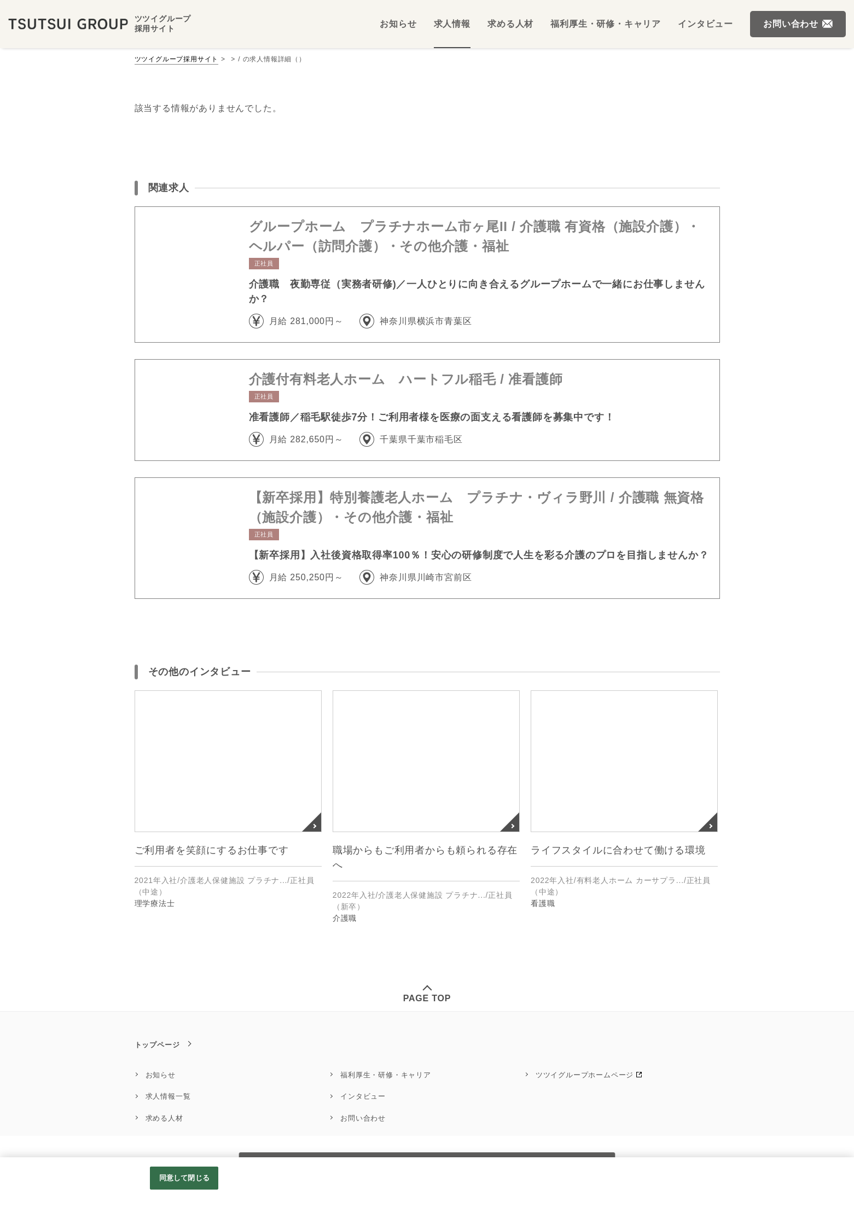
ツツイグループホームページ (585, 1075)
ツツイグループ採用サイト (177, 59)
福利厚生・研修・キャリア (385, 1075)
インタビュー (363, 1096)
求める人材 (164, 1118)
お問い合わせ (363, 1118)
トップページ (157, 1045)
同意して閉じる (184, 1178)
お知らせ (161, 1075)
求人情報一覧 (168, 1096)
